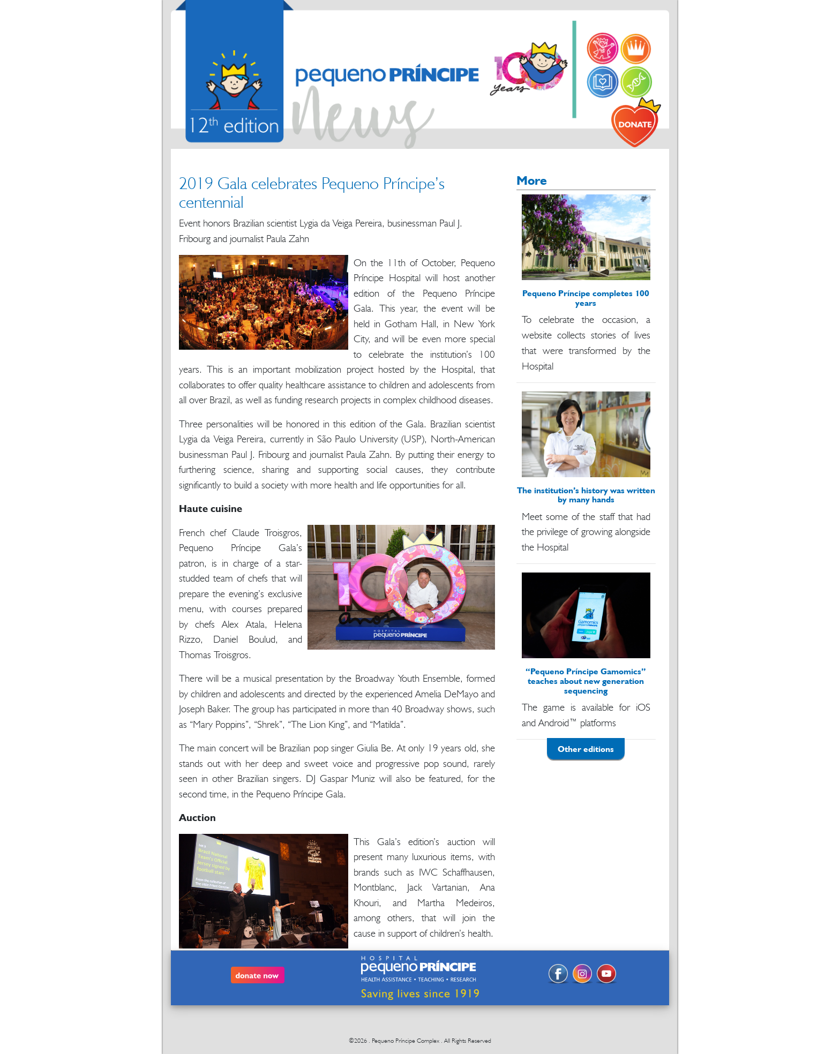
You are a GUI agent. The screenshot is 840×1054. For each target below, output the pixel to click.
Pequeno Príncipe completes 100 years (585, 298)
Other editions (586, 748)
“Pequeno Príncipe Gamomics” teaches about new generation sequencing (586, 680)
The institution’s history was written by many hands (586, 495)
